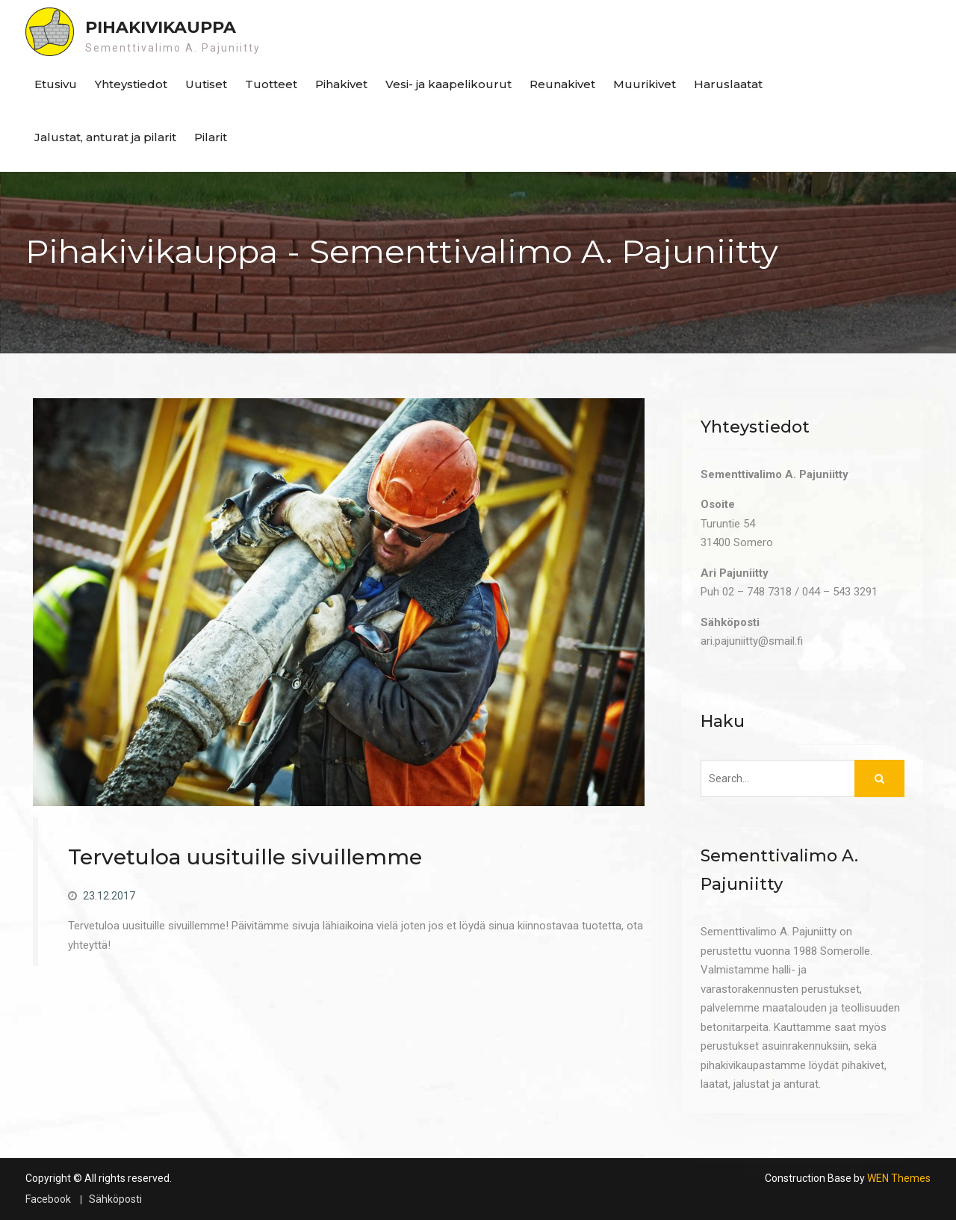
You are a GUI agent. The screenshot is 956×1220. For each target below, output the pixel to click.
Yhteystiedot (131, 84)
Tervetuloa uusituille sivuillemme (245, 857)
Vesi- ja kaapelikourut (448, 84)
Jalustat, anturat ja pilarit (105, 137)
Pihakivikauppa (160, 27)
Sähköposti (115, 1199)
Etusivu (55, 84)
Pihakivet (341, 84)
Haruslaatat (728, 84)
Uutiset (206, 84)
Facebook (48, 1199)
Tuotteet (271, 84)
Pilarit (210, 137)
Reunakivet (562, 84)
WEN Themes (899, 1178)
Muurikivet (644, 84)
